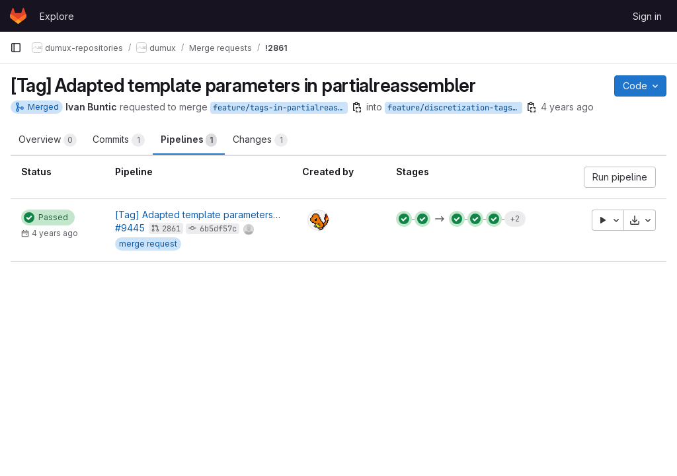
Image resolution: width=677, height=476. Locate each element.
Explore (57, 16)
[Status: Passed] (48, 217)
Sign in (647, 16)
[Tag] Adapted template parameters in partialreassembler (241, 214)
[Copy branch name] (357, 107)
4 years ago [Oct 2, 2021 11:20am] (567, 106)
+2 (515, 218)
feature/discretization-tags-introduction (454, 107)
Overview (48, 140)
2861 (171, 228)
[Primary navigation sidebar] (15, 47)
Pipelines (189, 140)
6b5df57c (218, 228)
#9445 (130, 227)
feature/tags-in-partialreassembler (280, 107)
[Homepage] (18, 15)
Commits (119, 140)
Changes (260, 140)
